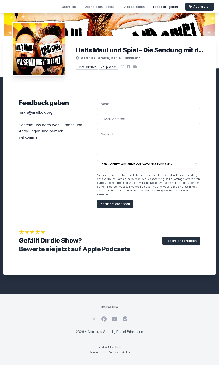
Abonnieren (199, 6)
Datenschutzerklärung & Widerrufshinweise (162, 190)
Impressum (109, 307)
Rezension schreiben (181, 241)
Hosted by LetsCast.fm (109, 347)
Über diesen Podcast (100, 7)
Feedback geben (165, 7)
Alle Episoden (134, 7)
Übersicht (69, 7)
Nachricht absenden (115, 204)
